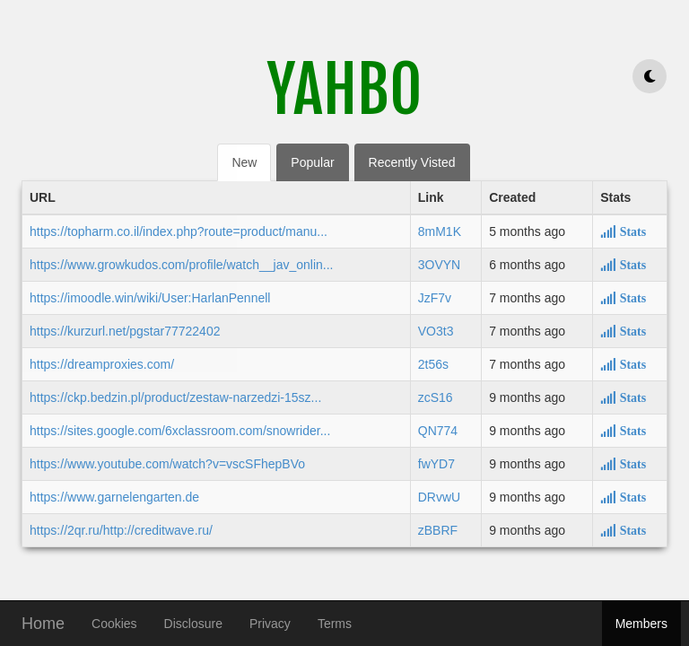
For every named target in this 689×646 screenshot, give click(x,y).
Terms (335, 623)
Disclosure (193, 623)
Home (43, 621)
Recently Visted (412, 162)
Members (641, 623)
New (244, 162)
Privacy (270, 623)
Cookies (114, 623)
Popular (312, 162)
